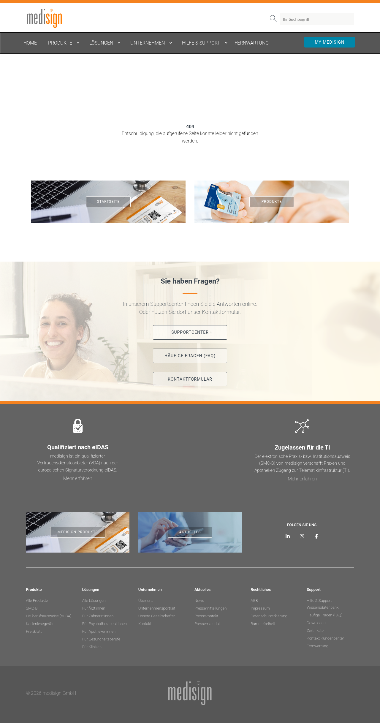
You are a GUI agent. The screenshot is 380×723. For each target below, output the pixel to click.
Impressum (260, 608)
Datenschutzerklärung (269, 616)
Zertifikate (315, 630)
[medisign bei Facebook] (316, 536)
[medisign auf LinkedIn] (287, 536)
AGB (254, 600)
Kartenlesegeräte (40, 623)
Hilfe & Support (319, 600)
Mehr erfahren (77, 478)
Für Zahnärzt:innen (98, 616)
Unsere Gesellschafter (156, 616)
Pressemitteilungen (210, 608)
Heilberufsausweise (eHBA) (49, 616)
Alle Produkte (37, 600)
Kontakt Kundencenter (325, 638)
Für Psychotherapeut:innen (104, 623)
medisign (50, 18)
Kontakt (144, 623)
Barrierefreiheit (263, 623)
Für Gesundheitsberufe (101, 639)
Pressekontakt (206, 616)
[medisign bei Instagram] (302, 536)
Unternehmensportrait (156, 608)
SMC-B (32, 608)
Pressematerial (206, 623)
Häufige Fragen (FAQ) (324, 615)
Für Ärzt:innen (93, 608)
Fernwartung (317, 646)
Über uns (145, 600)
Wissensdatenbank (322, 607)
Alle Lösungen (94, 600)
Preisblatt (34, 631)
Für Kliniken (92, 647)
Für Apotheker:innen (98, 631)
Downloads (316, 623)
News (199, 600)
